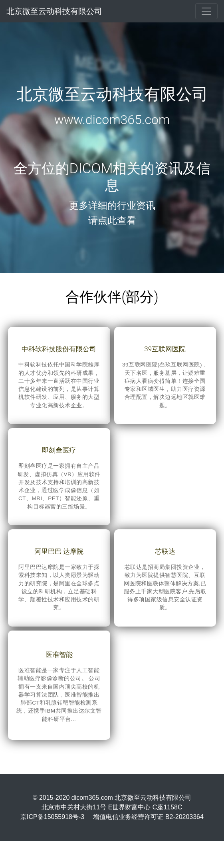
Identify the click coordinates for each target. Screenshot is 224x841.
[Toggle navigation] (206, 11)
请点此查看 (112, 220)
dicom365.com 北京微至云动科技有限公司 (131, 797)
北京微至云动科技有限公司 (54, 11)
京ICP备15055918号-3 (52, 816)
